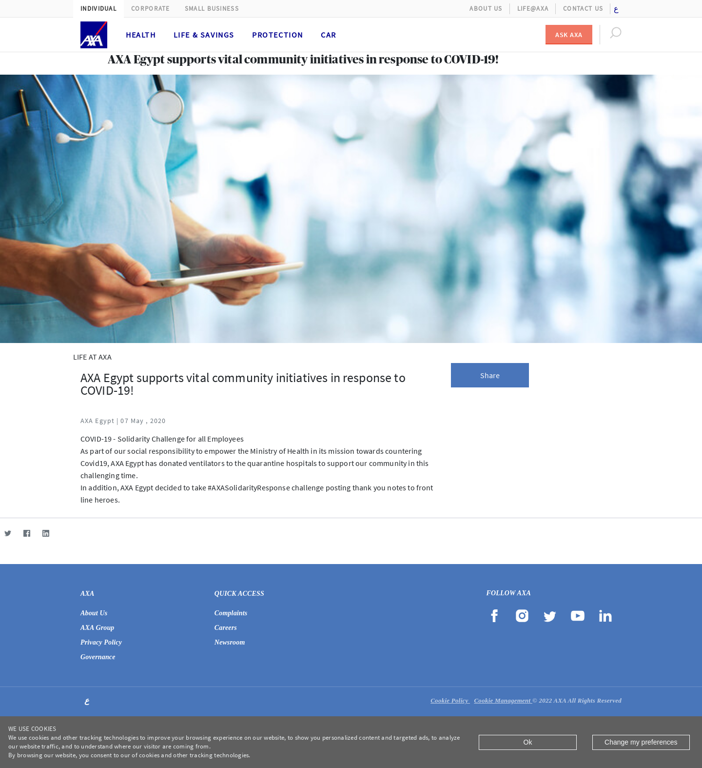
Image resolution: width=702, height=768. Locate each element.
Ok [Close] (528, 742)
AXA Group (97, 627)
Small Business (212, 8)
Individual (98, 8)
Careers (225, 627)
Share (490, 375)
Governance (98, 657)
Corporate (150, 8)
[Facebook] (26, 533)
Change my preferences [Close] (640, 742)
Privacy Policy (101, 642)
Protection (277, 35)
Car (328, 35)
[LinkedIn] (45, 533)
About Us (485, 8)
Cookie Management (503, 700)
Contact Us (583, 8)
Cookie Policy (450, 700)
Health (141, 35)
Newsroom (229, 642)
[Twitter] (7, 533)
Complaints (231, 613)
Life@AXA (532, 8)
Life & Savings (204, 35)
